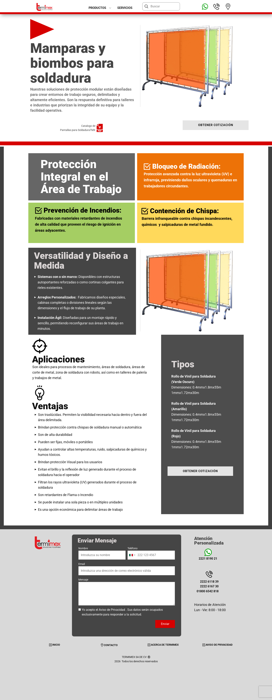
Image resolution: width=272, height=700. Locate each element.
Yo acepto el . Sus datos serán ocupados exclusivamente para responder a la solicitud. (122, 612)
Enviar (165, 624)
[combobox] (132, 555)
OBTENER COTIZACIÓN (215, 125)
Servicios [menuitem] (124, 8)
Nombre (83, 548)
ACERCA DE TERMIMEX (163, 644)
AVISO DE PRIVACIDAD (217, 644)
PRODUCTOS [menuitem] (97, 8)
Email (81, 563)
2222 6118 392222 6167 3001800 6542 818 (208, 586)
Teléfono (133, 548)
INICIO (54, 644)
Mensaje (83, 579)
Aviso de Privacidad (112, 610)
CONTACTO (109, 645)
